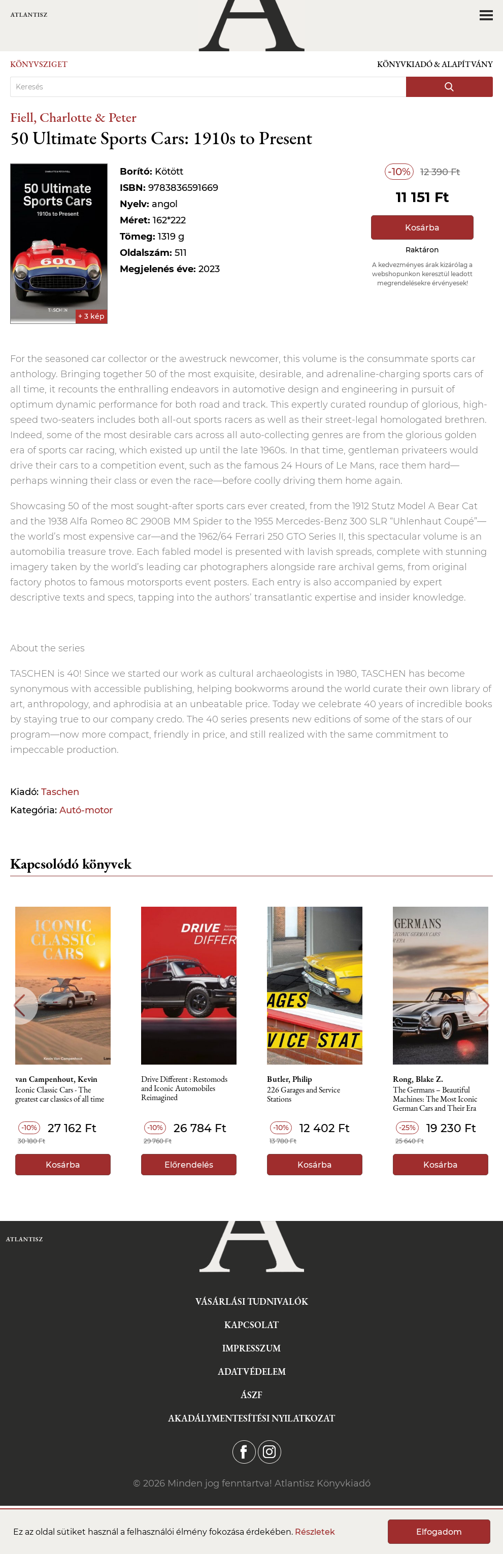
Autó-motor (86, 810)
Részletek (315, 1532)
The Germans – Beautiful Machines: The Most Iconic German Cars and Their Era (435, 1099)
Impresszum (251, 1348)
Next (484, 1005)
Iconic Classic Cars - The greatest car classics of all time (59, 1094)
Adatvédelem (252, 1371)
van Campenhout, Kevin (56, 1079)
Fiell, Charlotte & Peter (73, 117)
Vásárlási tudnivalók (251, 1301)
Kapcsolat (251, 1325)
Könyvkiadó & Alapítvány (435, 64)
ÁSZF (251, 1395)
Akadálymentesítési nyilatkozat (251, 1418)
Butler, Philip (289, 1079)
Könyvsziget (39, 64)
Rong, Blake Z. (418, 1079)
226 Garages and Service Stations (303, 1094)
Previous (19, 1005)
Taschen (60, 792)
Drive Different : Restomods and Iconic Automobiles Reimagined (184, 1089)
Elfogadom (439, 1532)
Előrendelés (188, 1165)
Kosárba (422, 228)
